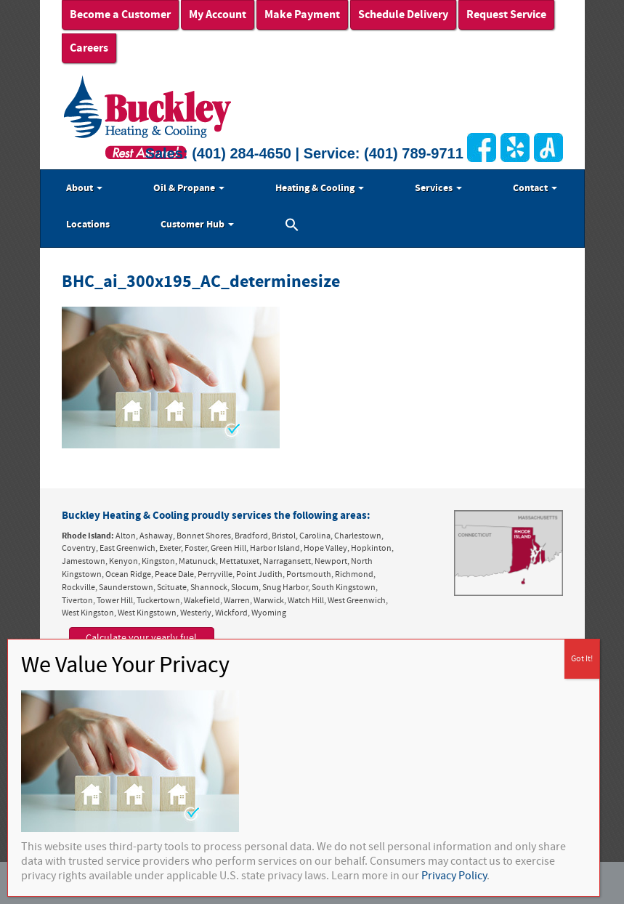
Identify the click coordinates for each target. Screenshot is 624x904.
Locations (88, 224)
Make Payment (302, 15)
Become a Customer (120, 15)
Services (438, 188)
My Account (217, 15)
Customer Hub (197, 224)
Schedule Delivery (403, 15)
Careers (89, 48)
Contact (535, 188)
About (84, 188)
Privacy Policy (454, 875)
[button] (292, 226)
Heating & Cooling (319, 188)
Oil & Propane (188, 188)
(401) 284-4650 (241, 153)
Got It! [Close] (582, 658)
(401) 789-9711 (413, 153)
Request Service (506, 15)
